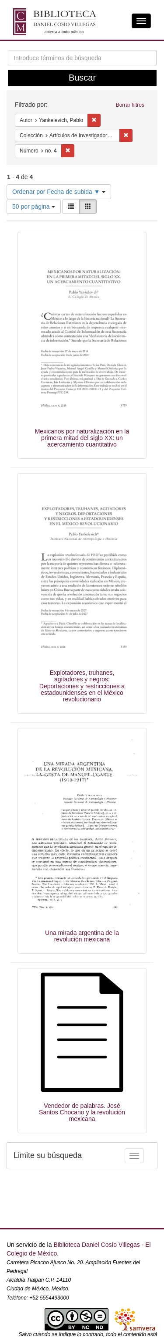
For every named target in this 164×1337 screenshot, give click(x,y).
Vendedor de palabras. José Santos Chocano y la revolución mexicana (82, 1112)
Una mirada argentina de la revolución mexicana (82, 936)
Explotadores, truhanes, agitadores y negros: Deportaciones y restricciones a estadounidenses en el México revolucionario (82, 686)
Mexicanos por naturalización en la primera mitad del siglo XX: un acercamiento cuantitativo (82, 438)
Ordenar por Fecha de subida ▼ (58, 191)
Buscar (82, 77)
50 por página (33, 206)
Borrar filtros (130, 105)
